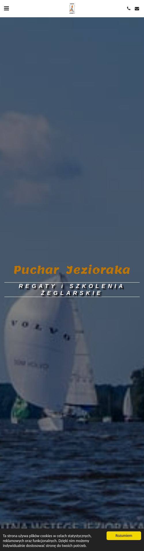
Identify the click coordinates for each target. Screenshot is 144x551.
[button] (6, 8)
